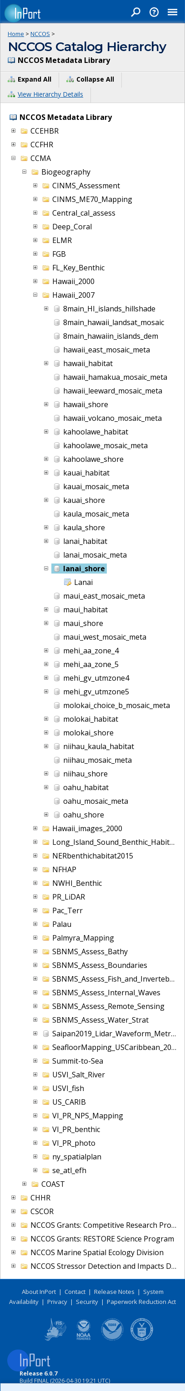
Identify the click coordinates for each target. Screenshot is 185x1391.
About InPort (39, 1292)
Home (16, 34)
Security (87, 1302)
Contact (75, 1292)
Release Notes (114, 1292)
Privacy (57, 1302)
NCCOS (40, 34)
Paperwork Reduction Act (141, 1302)
